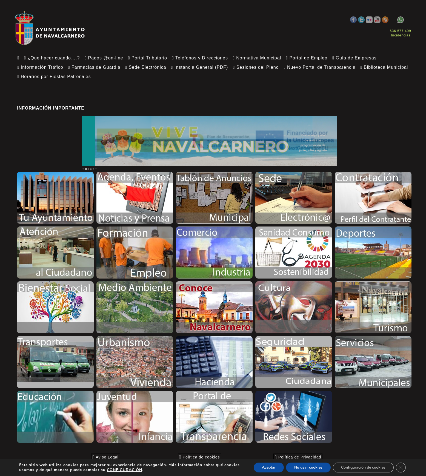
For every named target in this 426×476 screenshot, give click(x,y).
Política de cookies (199, 457)
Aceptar (269, 467)
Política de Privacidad (298, 457)
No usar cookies (308, 467)
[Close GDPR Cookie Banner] (401, 467)
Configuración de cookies (363, 467)
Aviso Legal (106, 457)
